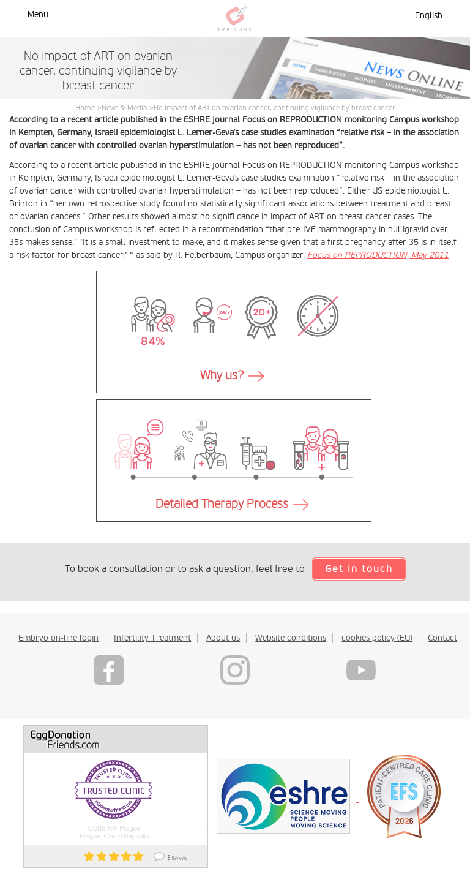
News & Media (124, 108)
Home (85, 108)
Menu (38, 14)
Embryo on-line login (58, 637)
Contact (442, 637)
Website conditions (290, 637)
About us (223, 637)
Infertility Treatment (152, 637)
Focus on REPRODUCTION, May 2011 (378, 255)
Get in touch (359, 569)
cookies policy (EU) (376, 637)
